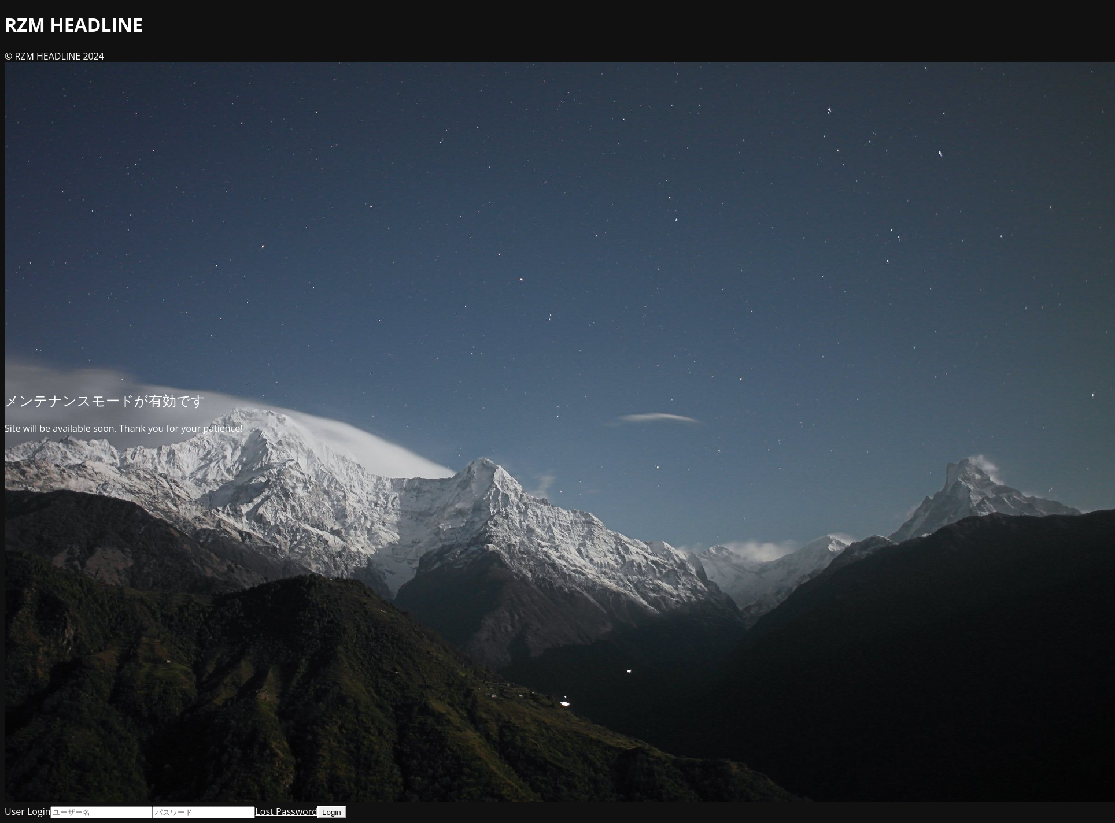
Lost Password (286, 811)
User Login (27, 811)
